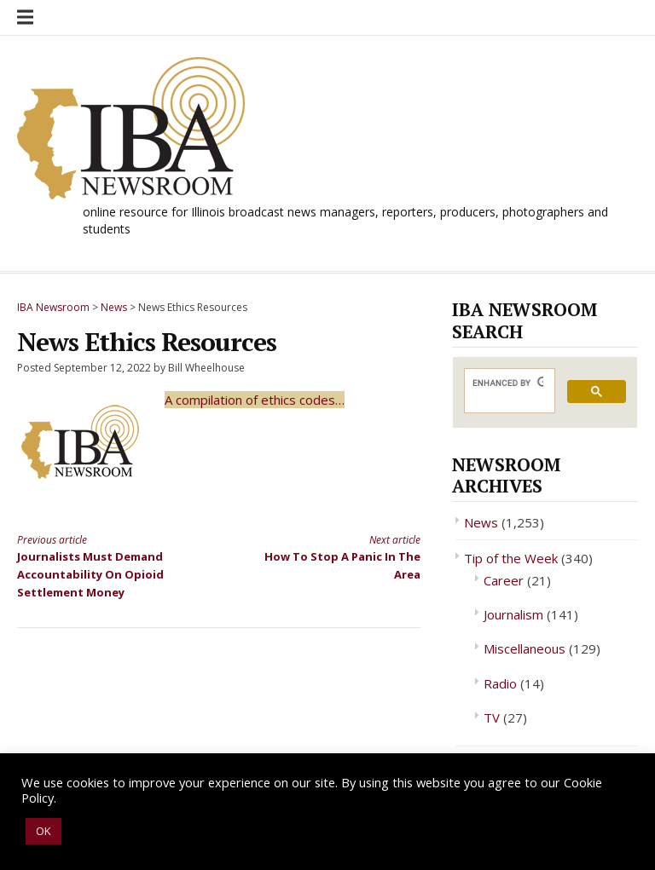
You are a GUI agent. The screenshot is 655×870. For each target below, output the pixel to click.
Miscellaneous (524, 648)
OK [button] (43, 830)
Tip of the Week (511, 558)
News (481, 522)
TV (492, 717)
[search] (507, 383)
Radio (500, 683)
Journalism (513, 614)
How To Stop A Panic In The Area (329, 557)
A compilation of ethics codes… (255, 399)
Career (504, 580)
